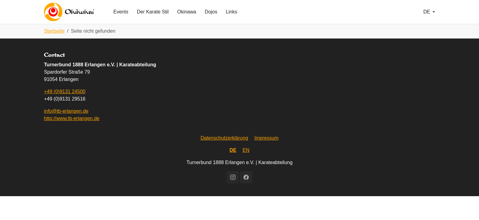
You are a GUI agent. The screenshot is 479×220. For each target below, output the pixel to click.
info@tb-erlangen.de (66, 120)
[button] (429, 16)
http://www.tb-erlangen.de (71, 128)
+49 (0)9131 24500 (65, 101)
